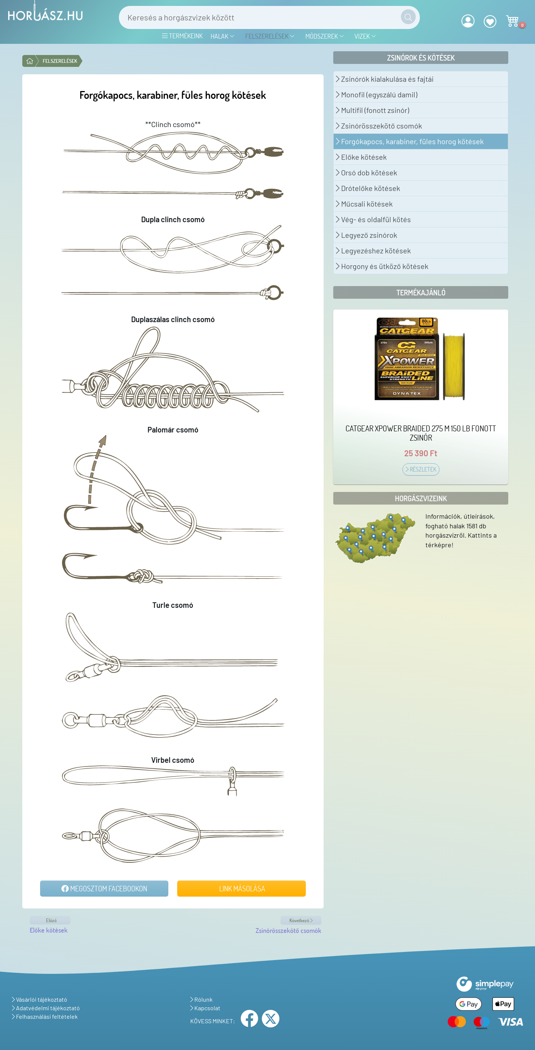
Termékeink (182, 36)
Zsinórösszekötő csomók (379, 125)
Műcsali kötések (364, 203)
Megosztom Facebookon (104, 888)
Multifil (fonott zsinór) (372, 110)
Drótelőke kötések (368, 188)
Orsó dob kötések (366, 172)
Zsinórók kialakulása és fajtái (385, 78)
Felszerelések (270, 36)
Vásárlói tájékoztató (39, 999)
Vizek (365, 36)
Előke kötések (361, 156)
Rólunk (201, 999)
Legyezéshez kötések (373, 250)
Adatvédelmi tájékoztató (46, 1007)
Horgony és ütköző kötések (382, 266)
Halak (223, 36)
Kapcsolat (205, 1007)
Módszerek (324, 36)
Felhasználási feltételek (45, 1016)
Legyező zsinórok (366, 234)
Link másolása (241, 888)
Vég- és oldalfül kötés (373, 219)
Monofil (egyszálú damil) (376, 94)
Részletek (421, 469)
